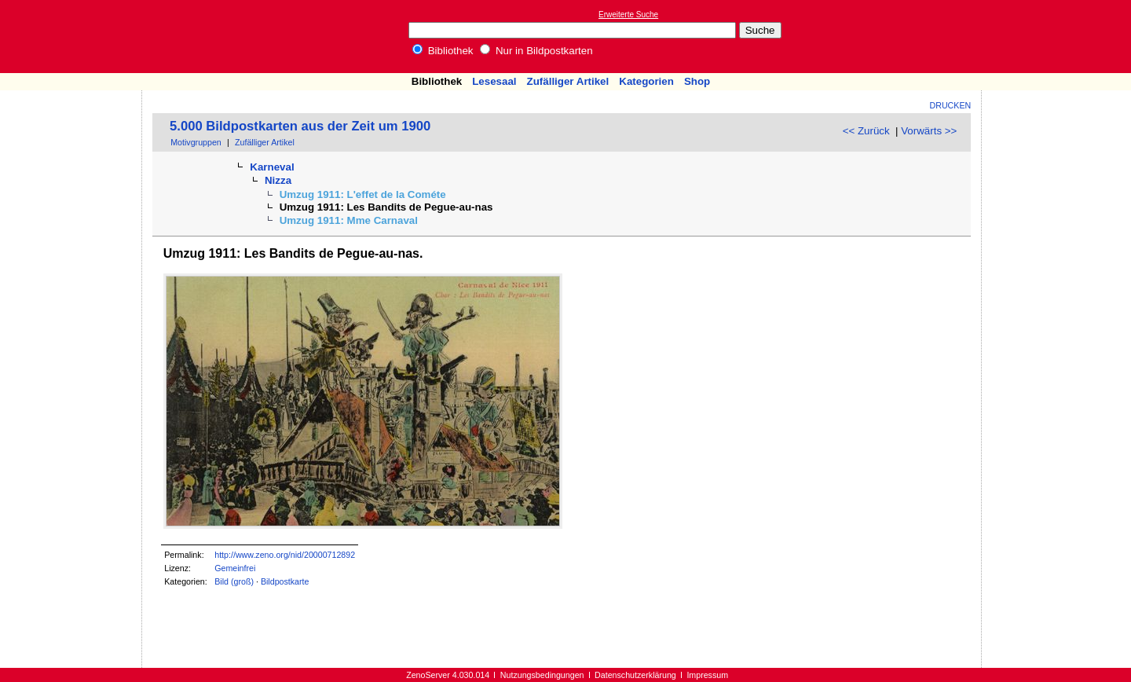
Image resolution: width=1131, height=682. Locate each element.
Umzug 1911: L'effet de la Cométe (363, 194)
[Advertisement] (1058, 36)
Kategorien (646, 81)
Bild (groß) (234, 581)
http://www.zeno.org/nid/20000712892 (284, 554)
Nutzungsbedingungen (542, 675)
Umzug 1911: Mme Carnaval (349, 220)
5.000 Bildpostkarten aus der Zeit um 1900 (300, 126)
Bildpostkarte (285, 581)
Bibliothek (443, 51)
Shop (697, 81)
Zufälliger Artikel (568, 81)
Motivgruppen (195, 142)
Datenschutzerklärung (635, 675)
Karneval (272, 167)
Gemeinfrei (234, 568)
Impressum (707, 675)
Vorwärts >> (929, 131)
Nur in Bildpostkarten (536, 51)
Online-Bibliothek (74, 36)
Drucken (951, 105)
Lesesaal (494, 81)
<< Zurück (866, 131)
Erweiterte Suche (628, 14)
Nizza (278, 180)
